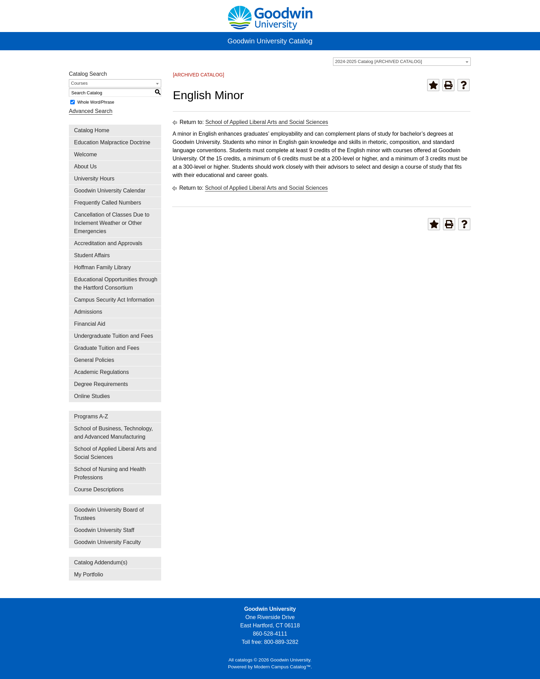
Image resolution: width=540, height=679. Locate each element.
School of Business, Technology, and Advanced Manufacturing (113, 433)
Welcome (85, 154)
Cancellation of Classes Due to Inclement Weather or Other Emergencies (111, 223)
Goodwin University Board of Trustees (109, 514)
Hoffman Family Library (102, 267)
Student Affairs (92, 255)
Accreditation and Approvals (108, 243)
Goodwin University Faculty (107, 542)
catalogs (243, 659)
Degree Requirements (101, 384)
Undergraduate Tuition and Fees (113, 336)
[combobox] (402, 62)
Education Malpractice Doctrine (112, 142)
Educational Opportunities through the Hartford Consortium (115, 283)
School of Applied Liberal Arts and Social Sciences (115, 453)
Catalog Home (91, 130)
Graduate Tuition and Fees (106, 348)
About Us (85, 166)
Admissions (88, 312)
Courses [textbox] (79, 83)
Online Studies (92, 396)
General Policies (94, 360)
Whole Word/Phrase (95, 102)
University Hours (94, 178)
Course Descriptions (99, 489)
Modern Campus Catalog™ (282, 666)
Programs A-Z (91, 416)
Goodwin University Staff (104, 530)
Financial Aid (89, 324)
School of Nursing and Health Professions (110, 473)
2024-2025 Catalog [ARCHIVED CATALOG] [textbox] (378, 61)
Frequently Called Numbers (107, 203)
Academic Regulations (101, 372)
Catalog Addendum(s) (100, 562)
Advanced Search (90, 111)
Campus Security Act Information (114, 300)
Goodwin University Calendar (109, 191)
